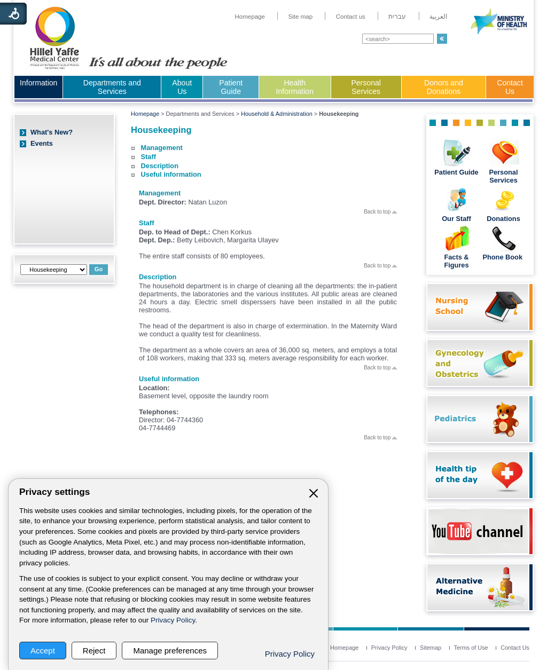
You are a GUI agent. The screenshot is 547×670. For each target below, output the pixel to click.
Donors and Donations (443, 87)
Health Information (295, 87)
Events (41, 143)
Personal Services (366, 87)
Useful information (171, 174)
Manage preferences (170, 650)
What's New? (51, 132)
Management (162, 148)
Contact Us (510, 87)
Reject (94, 650)
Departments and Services (112, 87)
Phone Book (503, 257)
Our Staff (456, 219)
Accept (42, 650)
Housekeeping (161, 130)
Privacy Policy (173, 620)
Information (38, 82)
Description (159, 166)
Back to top (380, 212)
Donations (503, 219)
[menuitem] (250, 16)
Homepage (145, 114)
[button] (442, 39)
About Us (182, 87)
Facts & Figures (456, 261)
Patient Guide (231, 87)
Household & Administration (276, 114)
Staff (148, 157)
